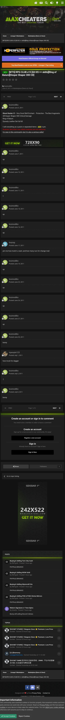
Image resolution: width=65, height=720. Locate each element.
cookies (2, 707)
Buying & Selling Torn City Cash (21, 561)
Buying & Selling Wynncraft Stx (21, 584)
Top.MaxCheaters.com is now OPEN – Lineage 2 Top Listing (32, 65)
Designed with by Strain (23, 693)
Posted (16, 108)
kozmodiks (8, 86)
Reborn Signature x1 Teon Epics (21, 608)
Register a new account (32, 438)
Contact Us (46, 693)
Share (16, 466)
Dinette (14, 610)
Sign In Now (32, 452)
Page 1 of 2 (32, 97)
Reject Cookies (24, 716)
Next (56, 97)
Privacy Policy (36, 693)
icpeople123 (14, 352)
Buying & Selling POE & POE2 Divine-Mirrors (26, 596)
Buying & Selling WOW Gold (20, 572)
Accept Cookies (8, 716)
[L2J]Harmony (15, 653)
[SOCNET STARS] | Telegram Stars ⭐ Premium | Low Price (31, 629)
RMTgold (15, 563)
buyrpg (12, 242)
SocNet (12, 631)
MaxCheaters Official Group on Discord (32, 58)
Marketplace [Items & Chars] (23, 88)
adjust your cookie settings (54, 707)
